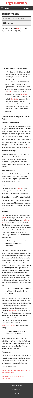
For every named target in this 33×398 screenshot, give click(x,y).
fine (28, 147)
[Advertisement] (16, 49)
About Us (16, 393)
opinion (4, 218)
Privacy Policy (16, 389)
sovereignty (13, 310)
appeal (9, 91)
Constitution (15, 99)
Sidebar (26, 8)
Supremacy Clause (8, 325)
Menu (7, 8)
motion (19, 188)
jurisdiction (24, 94)
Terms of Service (16, 385)
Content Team (19, 18)
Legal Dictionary (16, 3)
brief (17, 28)
